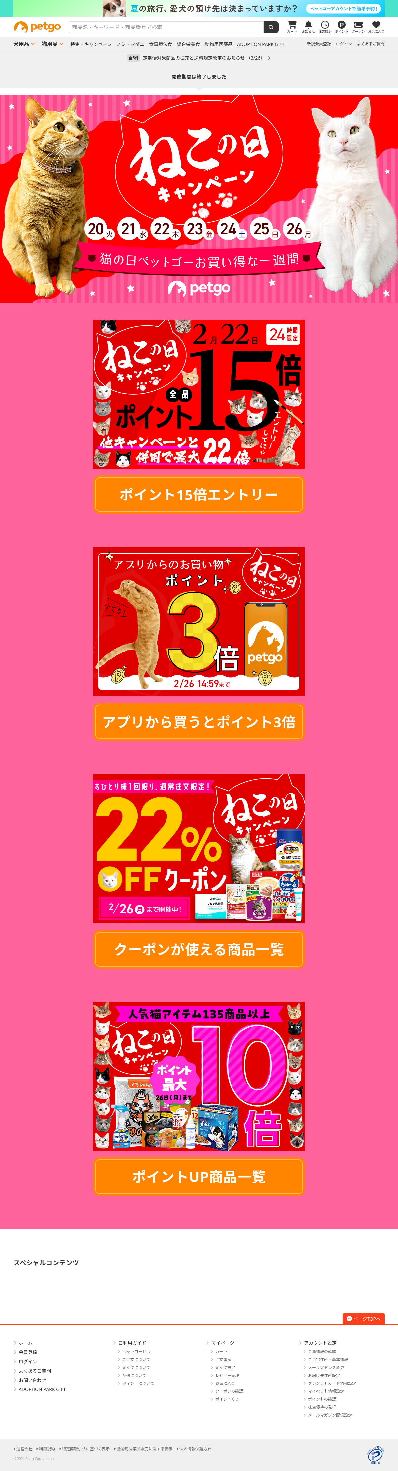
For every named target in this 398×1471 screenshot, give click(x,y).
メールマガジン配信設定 (330, 1415)
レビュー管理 (227, 1375)
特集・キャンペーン (91, 44)
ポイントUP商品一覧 (199, 1176)
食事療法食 (160, 44)
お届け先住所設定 (324, 1375)
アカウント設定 (320, 1343)
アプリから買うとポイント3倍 (199, 721)
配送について (134, 1375)
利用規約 (47, 1449)
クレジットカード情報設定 (332, 1383)
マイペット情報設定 (326, 1391)
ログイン (344, 44)
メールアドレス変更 (326, 1367)
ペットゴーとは (136, 1351)
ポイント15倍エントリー (199, 494)
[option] (199, 8)
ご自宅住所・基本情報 (328, 1359)
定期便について (136, 1367)
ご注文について (136, 1359)
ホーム (26, 1343)
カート (221, 1351)
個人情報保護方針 (195, 1449)
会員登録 (28, 1352)
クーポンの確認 (229, 1391)
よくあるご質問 (371, 44)
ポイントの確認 (322, 1399)
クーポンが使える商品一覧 (199, 949)
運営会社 (24, 1449)
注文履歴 (223, 1359)
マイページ (222, 1343)
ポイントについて (138, 1383)
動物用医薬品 (218, 44)
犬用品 (21, 44)
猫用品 (50, 44)
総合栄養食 (188, 44)
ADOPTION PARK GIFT (260, 44)
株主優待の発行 (322, 1407)
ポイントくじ (227, 1399)
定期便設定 (225, 1367)
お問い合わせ (32, 1380)
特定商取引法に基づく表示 (86, 1449)
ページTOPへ (364, 1319)
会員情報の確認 (322, 1351)
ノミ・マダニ (130, 44)
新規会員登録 (319, 44)
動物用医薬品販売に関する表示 (144, 1449)
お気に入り (225, 1383)
